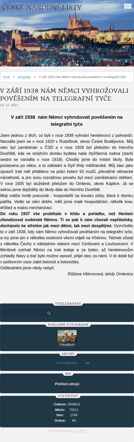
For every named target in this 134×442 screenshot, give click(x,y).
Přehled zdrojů (67, 384)
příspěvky (24, 77)
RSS (83, 431)
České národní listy (42, 8)
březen (62, 363)
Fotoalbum (67, 344)
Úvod (6, 77)
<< (46, 363)
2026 (73, 363)
